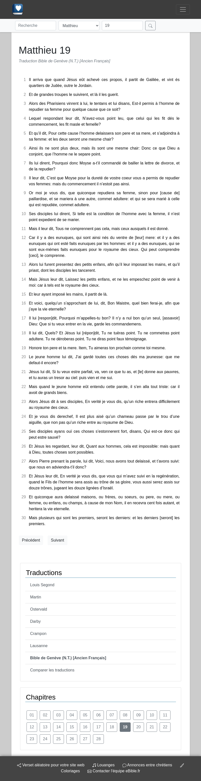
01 (32, 715)
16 (85, 727)
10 (152, 715)
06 (98, 715)
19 (125, 727)
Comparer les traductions (52, 670)
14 (58, 727)
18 (112, 727)
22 (165, 727)
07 (112, 715)
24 (45, 739)
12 (32, 727)
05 (85, 715)
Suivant (57, 540)
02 (45, 715)
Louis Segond (42, 585)
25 (58, 739)
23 (32, 739)
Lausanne (39, 646)
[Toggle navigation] (183, 9)
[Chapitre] (122, 25)
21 (152, 727)
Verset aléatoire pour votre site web (50, 765)
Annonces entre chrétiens (147, 765)
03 (58, 715)
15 (72, 727)
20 (138, 727)
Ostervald (38, 609)
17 (98, 727)
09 (138, 715)
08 (125, 715)
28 (98, 739)
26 (72, 739)
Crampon (38, 633)
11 (165, 715)
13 (45, 727)
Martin (35, 597)
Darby (35, 621)
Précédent (31, 540)
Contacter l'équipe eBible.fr (113, 771)
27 (85, 739)
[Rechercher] (150, 25)
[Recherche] (35, 25)
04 (72, 715)
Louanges (103, 765)
